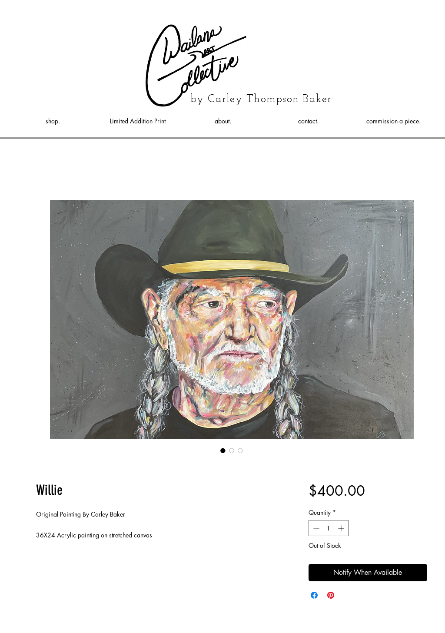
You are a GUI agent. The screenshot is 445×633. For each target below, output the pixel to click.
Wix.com (280, 621)
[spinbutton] (328, 528)
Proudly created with (242, 621)
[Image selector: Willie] (223, 450)
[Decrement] (315, 528)
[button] (428, 44)
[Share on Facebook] (314, 595)
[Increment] (341, 528)
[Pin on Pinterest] (330, 595)
